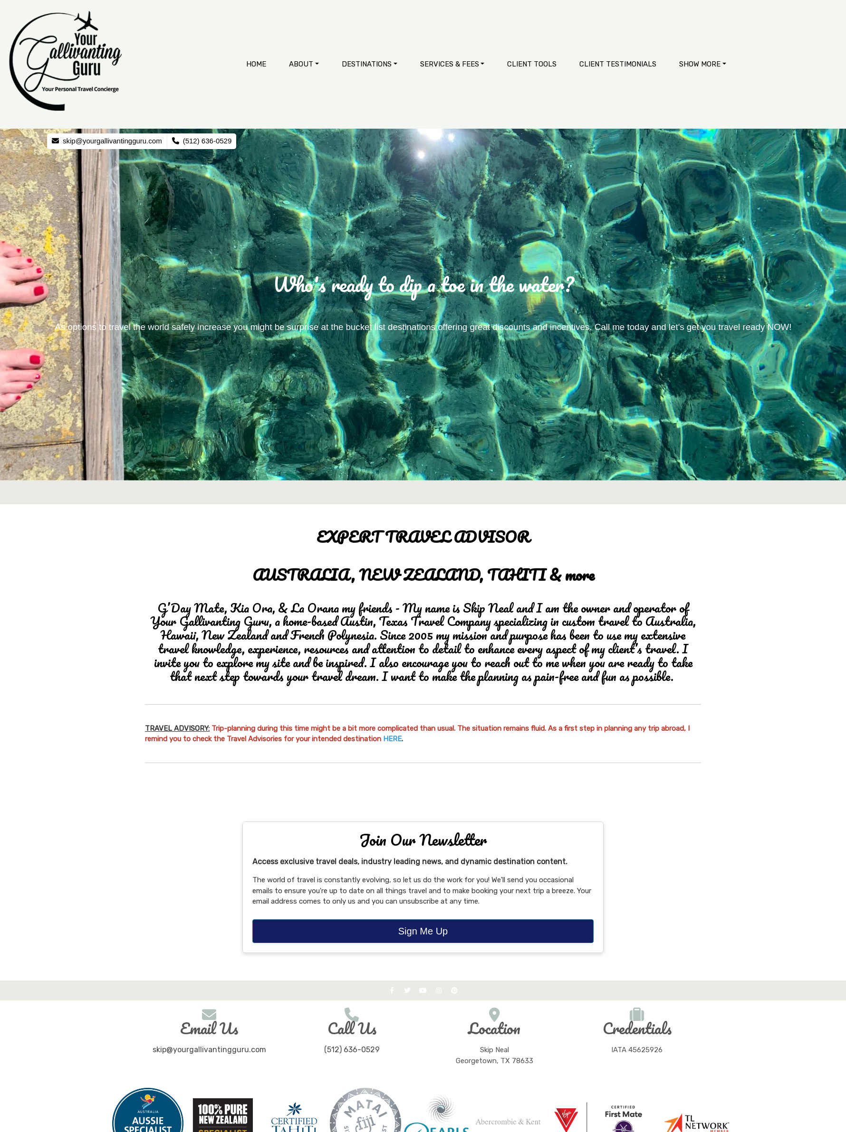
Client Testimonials (617, 64)
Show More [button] (700, 64)
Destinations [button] (367, 64)
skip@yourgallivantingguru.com (209, 1049)
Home (256, 64)
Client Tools (532, 64)
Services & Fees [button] (449, 64)
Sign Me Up (423, 931)
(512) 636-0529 (352, 1049)
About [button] (301, 64)
